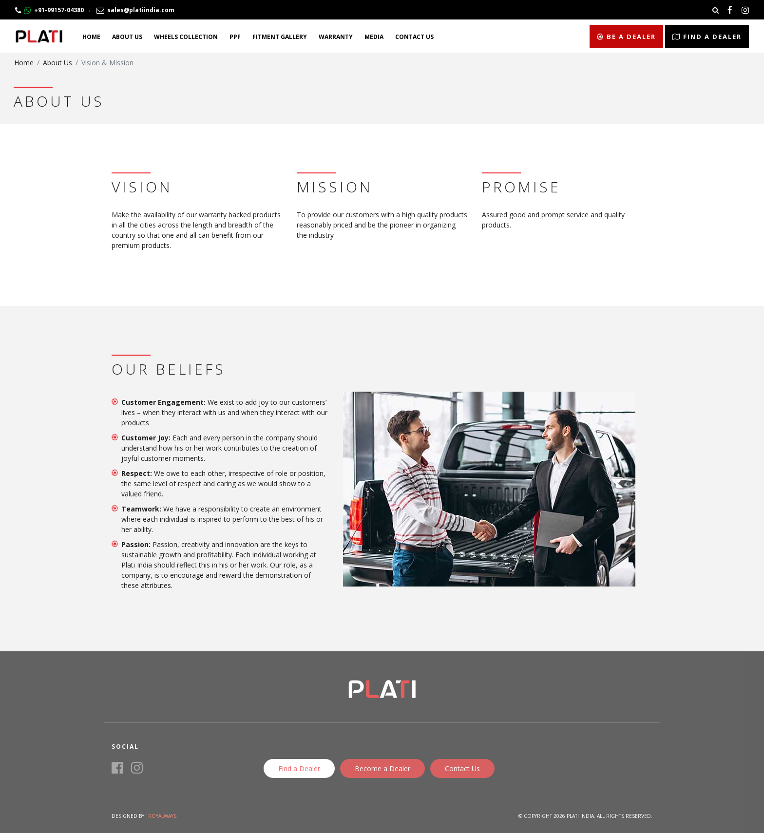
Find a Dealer (707, 36)
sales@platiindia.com (135, 10)
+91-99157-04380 (49, 10)
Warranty (336, 37)
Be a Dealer (626, 36)
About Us (127, 37)
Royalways (162, 816)
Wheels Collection (186, 37)
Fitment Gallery (279, 37)
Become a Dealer (382, 768)
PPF (235, 37)
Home (91, 37)
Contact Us (414, 37)
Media (373, 37)
